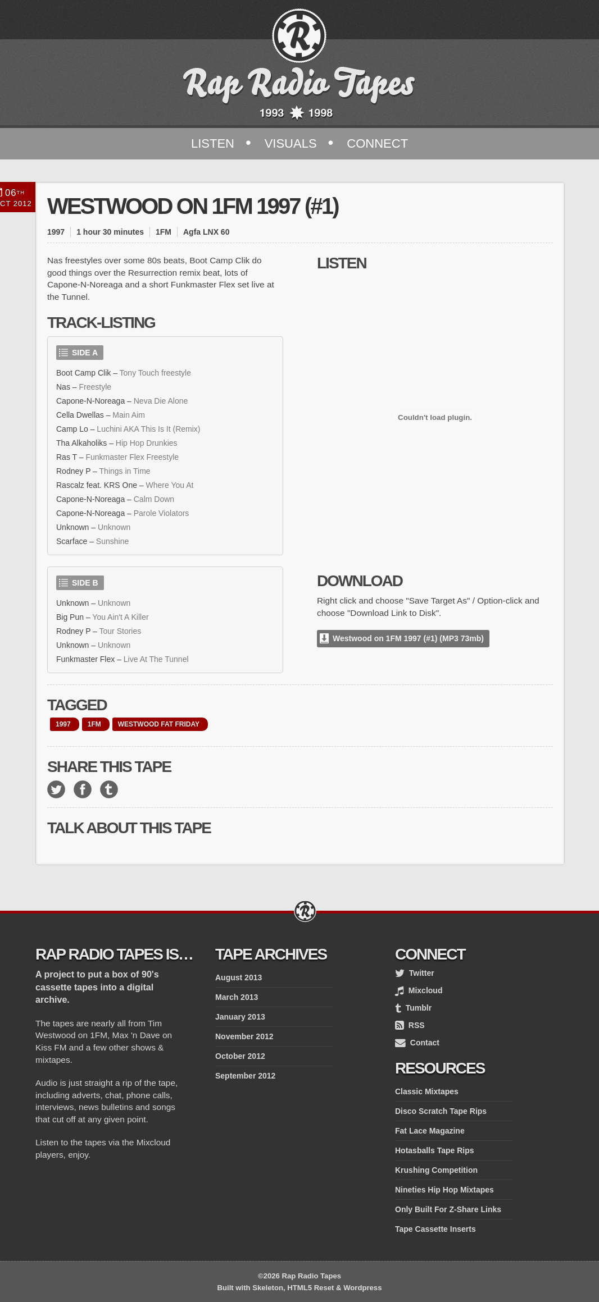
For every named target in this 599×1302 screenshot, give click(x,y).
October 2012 (240, 1056)
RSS (410, 1025)
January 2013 (240, 1016)
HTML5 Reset (310, 1287)
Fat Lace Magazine (430, 1130)
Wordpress (362, 1287)
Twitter (414, 972)
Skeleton (267, 1287)
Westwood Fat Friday (158, 724)
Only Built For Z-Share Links (448, 1209)
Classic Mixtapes (427, 1091)
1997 (63, 724)
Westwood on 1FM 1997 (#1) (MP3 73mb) (408, 638)
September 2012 (245, 1075)
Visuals (291, 143)
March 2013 (236, 997)
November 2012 (244, 1036)
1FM (94, 724)
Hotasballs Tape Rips (434, 1150)
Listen (212, 143)
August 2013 (238, 977)
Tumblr (413, 1007)
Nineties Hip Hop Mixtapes (444, 1189)
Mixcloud (418, 990)
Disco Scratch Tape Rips (441, 1111)
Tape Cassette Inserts (435, 1229)
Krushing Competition (436, 1170)
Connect (377, 143)
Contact (417, 1042)
